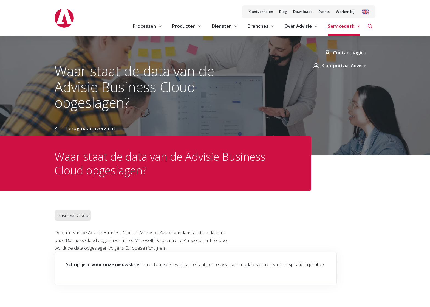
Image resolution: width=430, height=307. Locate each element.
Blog (283, 11)
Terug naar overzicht (90, 128)
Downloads (302, 11)
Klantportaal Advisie (343, 65)
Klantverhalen (260, 11)
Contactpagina (349, 52)
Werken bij (345, 11)
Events (324, 11)
